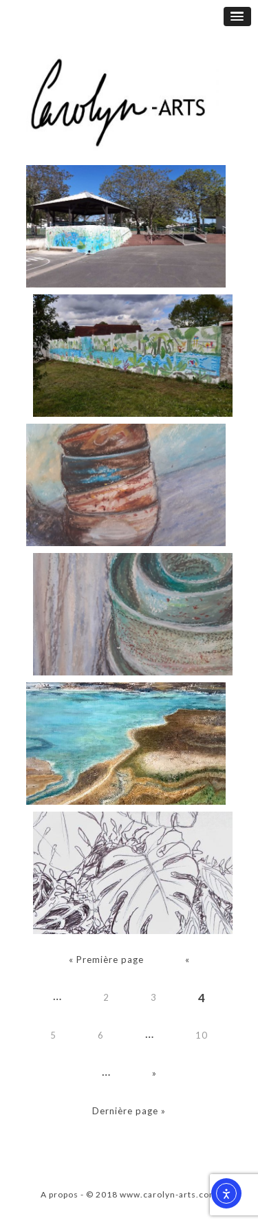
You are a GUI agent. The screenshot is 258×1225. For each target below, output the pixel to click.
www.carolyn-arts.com (168, 1194)
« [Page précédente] (187, 959)
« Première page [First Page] (106, 959)
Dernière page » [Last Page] (129, 1110)
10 (201, 1035)
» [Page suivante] (154, 1072)
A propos (59, 1194)
